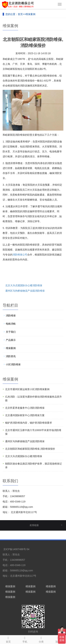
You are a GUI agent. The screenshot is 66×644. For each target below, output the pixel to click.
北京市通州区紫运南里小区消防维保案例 (27, 389)
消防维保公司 (19, 254)
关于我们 (11, 331)
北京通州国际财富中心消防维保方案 (25, 415)
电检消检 (11, 323)
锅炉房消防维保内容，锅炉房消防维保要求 (28, 422)
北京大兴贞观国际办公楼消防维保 (23, 285)
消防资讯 (11, 356)
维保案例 (30, 14)
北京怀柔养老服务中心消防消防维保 (25, 407)
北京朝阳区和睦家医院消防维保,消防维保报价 (30, 448)
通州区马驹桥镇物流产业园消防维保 (25, 290)
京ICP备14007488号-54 (16, 549)
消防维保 (11, 315)
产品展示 (11, 340)
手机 (25, 639)
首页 (20, 14)
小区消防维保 (13, 364)
